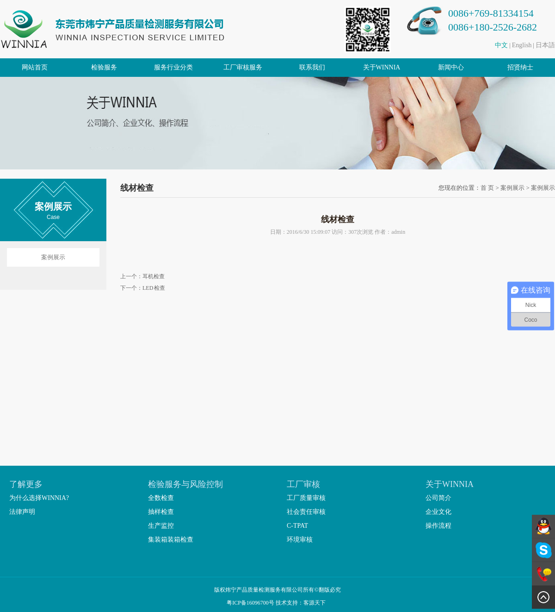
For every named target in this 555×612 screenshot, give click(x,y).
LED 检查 (153, 288)
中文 (501, 45)
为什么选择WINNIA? (39, 497)
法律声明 (22, 511)
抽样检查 (161, 511)
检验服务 (104, 67)
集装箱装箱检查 (170, 539)
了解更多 (26, 484)
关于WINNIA (382, 67)
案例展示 (53, 257)
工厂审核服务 (242, 67)
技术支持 (287, 603)
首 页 (487, 187)
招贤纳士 (520, 67)
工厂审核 (303, 484)
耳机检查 (153, 276)
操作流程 (438, 525)
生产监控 (161, 525)
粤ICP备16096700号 (250, 603)
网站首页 (35, 67)
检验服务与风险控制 (185, 484)
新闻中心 (451, 67)
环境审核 (300, 539)
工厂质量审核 (306, 497)
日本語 (545, 45)
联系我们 (312, 67)
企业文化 (438, 511)
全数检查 (161, 497)
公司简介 (438, 497)
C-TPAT (297, 525)
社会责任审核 (306, 511)
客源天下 (315, 603)
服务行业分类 (173, 67)
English (522, 45)
